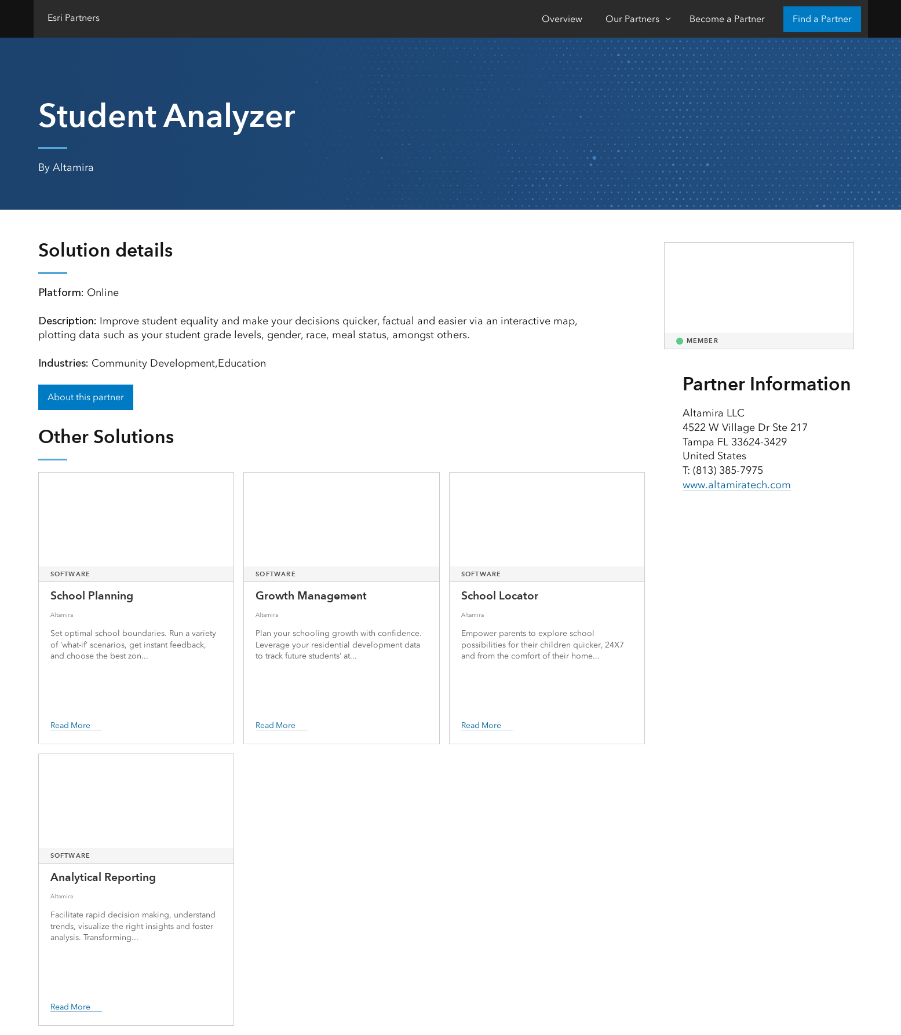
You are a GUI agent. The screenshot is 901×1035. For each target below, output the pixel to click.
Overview (562, 18)
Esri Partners (74, 17)
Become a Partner (727, 18)
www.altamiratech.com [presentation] (737, 484)
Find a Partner (822, 18)
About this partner (86, 397)
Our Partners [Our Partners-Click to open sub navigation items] (632, 18)
